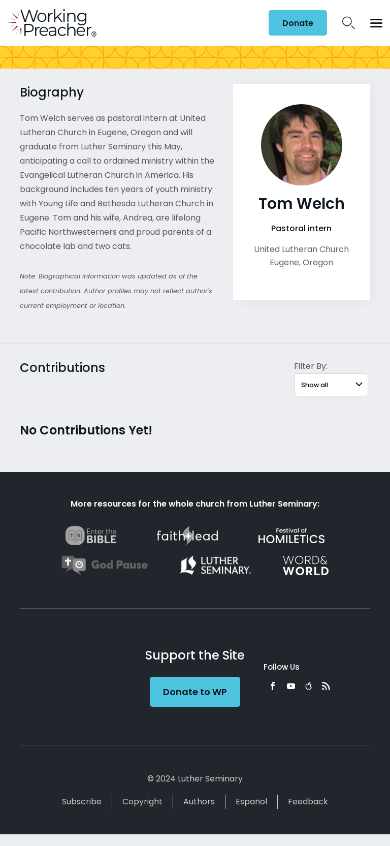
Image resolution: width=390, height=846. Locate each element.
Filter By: (311, 366)
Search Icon (348, 22)
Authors (199, 801)
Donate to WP (195, 691)
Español (251, 801)
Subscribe (82, 801)
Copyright (142, 801)
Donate (297, 23)
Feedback (308, 801)
